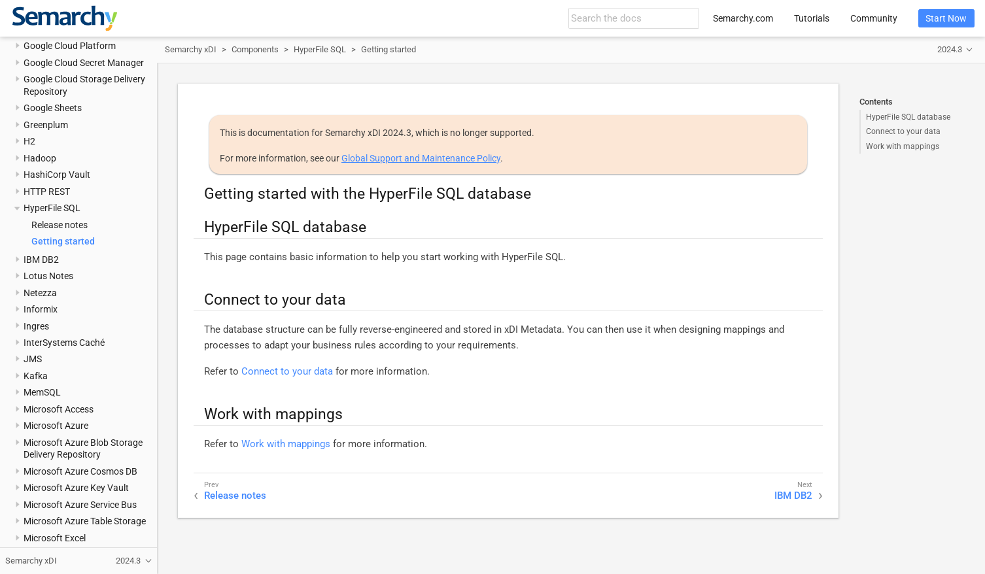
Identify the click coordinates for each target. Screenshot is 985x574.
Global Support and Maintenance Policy (420, 158)
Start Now (946, 18)
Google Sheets (53, 108)
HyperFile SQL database (908, 117)
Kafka (36, 376)
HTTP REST (47, 191)
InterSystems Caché (64, 342)
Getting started (63, 241)
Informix (41, 309)
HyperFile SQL (52, 208)
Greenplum (46, 125)
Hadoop (40, 158)
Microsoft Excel (55, 538)
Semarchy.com (743, 18)
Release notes (59, 225)
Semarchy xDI (190, 49)
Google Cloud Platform (70, 46)
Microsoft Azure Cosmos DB (80, 471)
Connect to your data (903, 131)
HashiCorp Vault (57, 174)
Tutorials (811, 18)
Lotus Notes (48, 276)
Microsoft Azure (56, 425)
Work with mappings (902, 146)
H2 (29, 141)
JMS (33, 359)
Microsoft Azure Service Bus (80, 504)
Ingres (36, 326)
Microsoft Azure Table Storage (85, 521)
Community (873, 18)
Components (255, 49)
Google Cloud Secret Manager (84, 63)
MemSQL (42, 392)
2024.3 (949, 49)
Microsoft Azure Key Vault (76, 487)
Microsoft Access (59, 409)
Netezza (40, 293)
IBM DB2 (41, 259)
